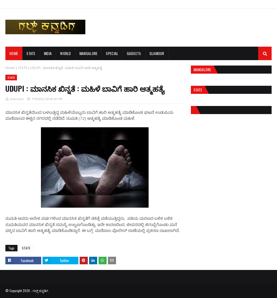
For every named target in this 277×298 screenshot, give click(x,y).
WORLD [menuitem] (65, 53)
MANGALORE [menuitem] (88, 53)
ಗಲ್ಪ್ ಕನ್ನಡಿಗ (40, 290)
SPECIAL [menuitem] (112, 53)
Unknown (17, 99)
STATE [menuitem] (31, 53)
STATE (22, 68)
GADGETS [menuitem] (134, 53)
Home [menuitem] (13, 53)
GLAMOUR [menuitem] (156, 53)
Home (10, 68)
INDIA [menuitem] (48, 53)
